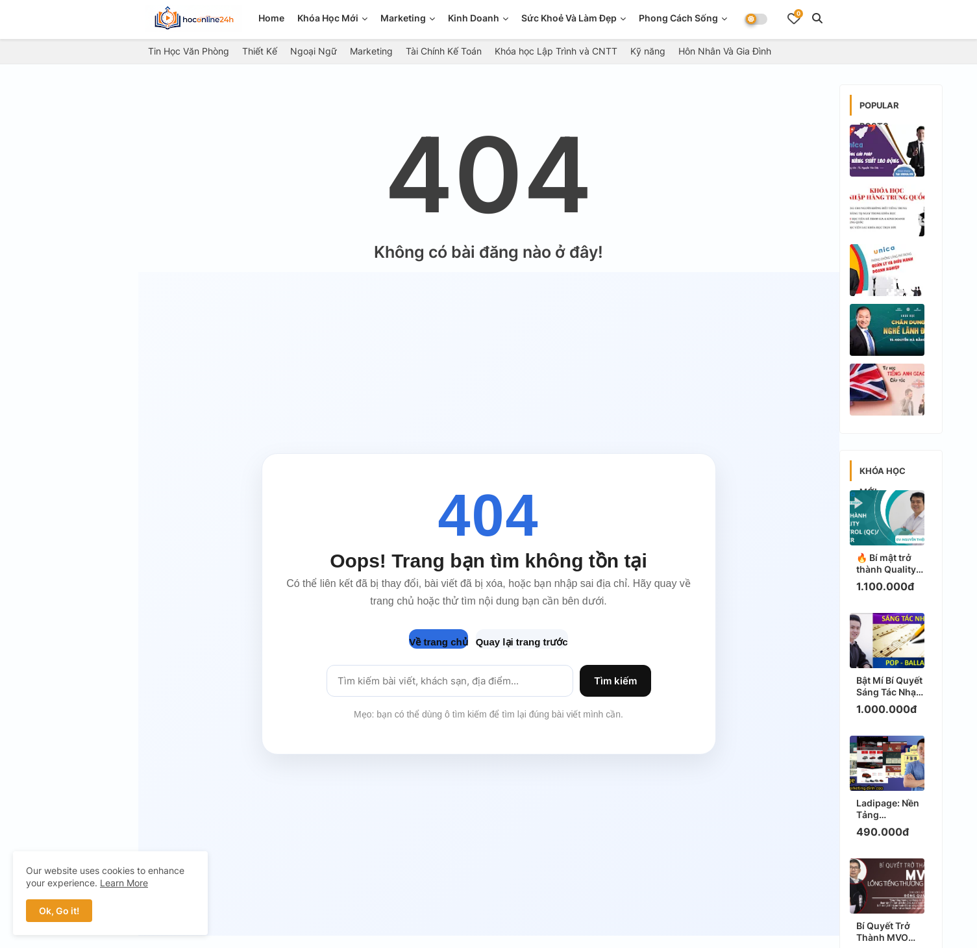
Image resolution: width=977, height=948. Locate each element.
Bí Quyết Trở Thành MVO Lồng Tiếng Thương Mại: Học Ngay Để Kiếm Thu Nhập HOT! (889, 931)
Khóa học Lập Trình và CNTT (556, 50)
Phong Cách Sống (678, 17)
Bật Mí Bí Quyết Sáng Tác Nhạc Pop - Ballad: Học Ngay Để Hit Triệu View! (889, 686)
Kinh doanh (473, 17)
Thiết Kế (259, 50)
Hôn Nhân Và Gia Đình (724, 50)
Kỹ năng (647, 50)
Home (271, 17)
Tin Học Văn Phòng (188, 50)
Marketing (403, 17)
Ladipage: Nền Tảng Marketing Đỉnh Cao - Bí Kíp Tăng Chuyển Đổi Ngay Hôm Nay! (890, 809)
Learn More (124, 882)
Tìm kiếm (615, 681)
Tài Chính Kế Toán (444, 50)
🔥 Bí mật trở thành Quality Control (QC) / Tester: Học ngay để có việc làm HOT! (890, 563)
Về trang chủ (438, 641)
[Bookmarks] (794, 18)
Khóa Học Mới (327, 17)
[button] (817, 18)
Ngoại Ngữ (313, 50)
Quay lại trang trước (522, 641)
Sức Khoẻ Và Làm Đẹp (569, 17)
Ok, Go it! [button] (59, 910)
